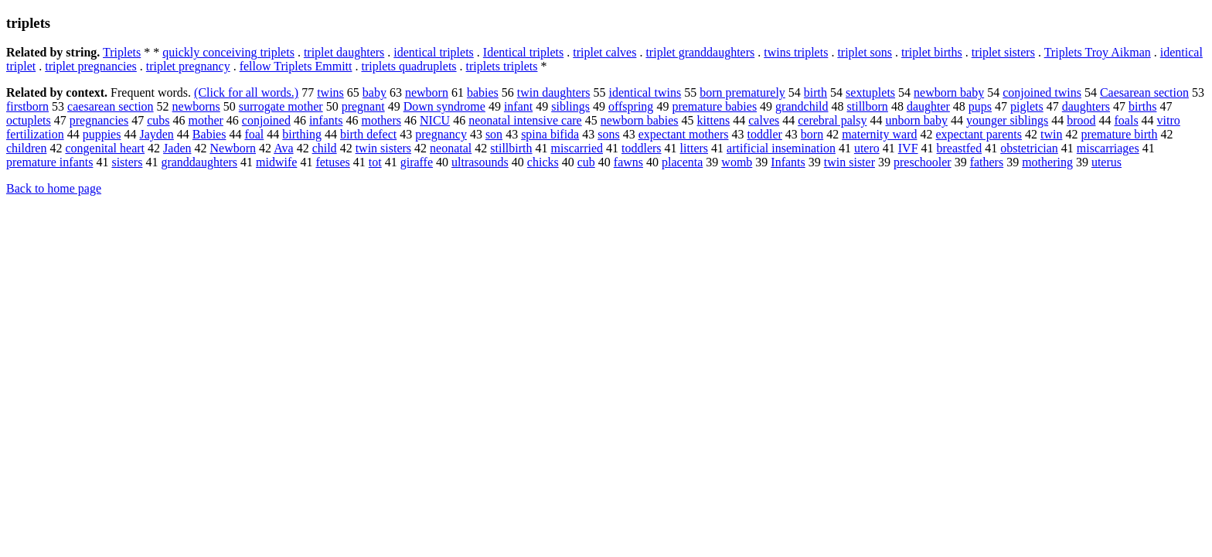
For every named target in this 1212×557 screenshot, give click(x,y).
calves (763, 120)
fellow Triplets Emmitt (296, 66)
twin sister (849, 162)
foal (254, 134)
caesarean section (110, 106)
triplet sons (864, 52)
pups (980, 106)
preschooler (923, 162)
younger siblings (1007, 120)
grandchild (801, 106)
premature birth (1119, 134)
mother (206, 120)
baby (374, 92)
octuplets (28, 120)
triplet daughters (344, 52)
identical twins (644, 92)
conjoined (266, 120)
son (493, 134)
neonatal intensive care (525, 120)
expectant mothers (683, 134)
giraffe (416, 162)
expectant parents (978, 134)
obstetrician (1029, 148)
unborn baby (917, 120)
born (812, 134)
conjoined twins (1042, 92)
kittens (713, 120)
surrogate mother (281, 106)
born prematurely (742, 92)
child (324, 148)
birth (815, 92)
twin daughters (554, 92)
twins (330, 92)
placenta (682, 162)
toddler (764, 134)
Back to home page (53, 188)
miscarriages (1108, 148)
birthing (302, 134)
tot (375, 162)
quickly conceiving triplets (228, 52)
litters (694, 148)
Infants (788, 162)
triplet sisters (1003, 52)
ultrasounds (480, 162)
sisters (126, 162)
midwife (276, 162)
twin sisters (383, 148)
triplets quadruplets (408, 66)
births (1142, 106)
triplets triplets (502, 66)
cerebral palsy (832, 120)
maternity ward (879, 134)
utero (867, 148)
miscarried (577, 148)
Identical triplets (523, 52)
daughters (1086, 106)
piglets (1026, 106)
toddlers (641, 148)
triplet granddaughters (699, 52)
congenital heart (105, 148)
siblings (570, 106)
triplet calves (604, 52)
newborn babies (640, 120)
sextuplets (870, 92)
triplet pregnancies (91, 66)
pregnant (363, 106)
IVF (908, 148)
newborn (426, 92)
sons (608, 134)
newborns (196, 106)
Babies (209, 134)
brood (1081, 120)
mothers (381, 120)
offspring (630, 106)
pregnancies (99, 120)
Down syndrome (444, 106)
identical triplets (433, 52)
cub (586, 162)
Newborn (232, 148)
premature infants (49, 162)
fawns (628, 162)
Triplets (122, 52)
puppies (102, 134)
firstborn (27, 106)
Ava (283, 148)
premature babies (714, 106)
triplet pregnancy (188, 66)
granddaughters (199, 162)
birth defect (368, 134)
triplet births (931, 52)
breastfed (959, 148)
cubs (158, 120)
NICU (435, 120)
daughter (928, 106)
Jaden (177, 148)
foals (1127, 120)
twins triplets (796, 52)
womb (736, 162)
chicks (543, 162)
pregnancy (441, 134)
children (26, 148)
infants (326, 120)
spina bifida (550, 134)
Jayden (156, 134)
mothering (1047, 162)
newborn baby (949, 92)
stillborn (867, 106)
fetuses (332, 162)
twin (1051, 134)
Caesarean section (1144, 92)
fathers (987, 162)
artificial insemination (781, 148)
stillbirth (511, 148)
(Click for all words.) (246, 92)
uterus (1106, 162)
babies (483, 92)
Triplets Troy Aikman (1097, 52)
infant (518, 106)
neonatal (451, 148)
